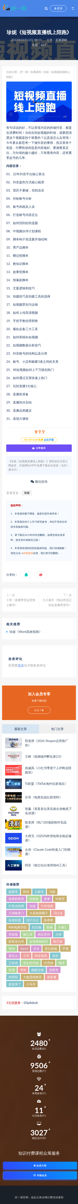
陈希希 (48, 920)
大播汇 (62, 927)
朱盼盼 (34, 899)
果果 (47, 899)
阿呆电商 (41, 956)
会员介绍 (40, 1165)
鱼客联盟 (15, 920)
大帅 (58, 934)
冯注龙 (58, 913)
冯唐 (52, 892)
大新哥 (39, 892)
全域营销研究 (38, 941)
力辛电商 (47, 906)
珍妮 (27, 492)
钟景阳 (13, 977)
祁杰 (55, 956)
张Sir (12, 948)
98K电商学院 (18, 927)
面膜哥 (13, 892)
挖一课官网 (21, 1197)
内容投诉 (28, 553)
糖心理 (27, 934)
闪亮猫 (48, 963)
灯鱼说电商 (16, 906)
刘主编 (36, 927)
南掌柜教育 (16, 899)
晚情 (61, 963)
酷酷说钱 (37, 970)
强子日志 (32, 920)
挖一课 (24, 72)
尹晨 (65, 948)
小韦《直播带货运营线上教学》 (20, 602)
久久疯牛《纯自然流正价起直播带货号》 (57, 602)
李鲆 (23, 970)
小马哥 (31, 984)
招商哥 (53, 970)
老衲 (49, 927)
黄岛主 (13, 956)
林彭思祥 (44, 934)
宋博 (12, 970)
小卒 (26, 956)
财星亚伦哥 (16, 941)
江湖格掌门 (16, 913)
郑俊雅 (13, 934)
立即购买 (39, 448)
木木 (36, 948)
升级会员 (40, 1175)
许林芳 (60, 899)
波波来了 (15, 984)
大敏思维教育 (32, 977)
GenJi (24, 948)
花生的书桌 (31, 963)
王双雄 (13, 963)
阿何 (26, 892)
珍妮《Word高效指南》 (25, 631)
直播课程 (61, 40)
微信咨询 (39, 481)
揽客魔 (51, 977)
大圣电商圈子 (38, 913)
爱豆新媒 (51, 948)
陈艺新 (58, 941)
